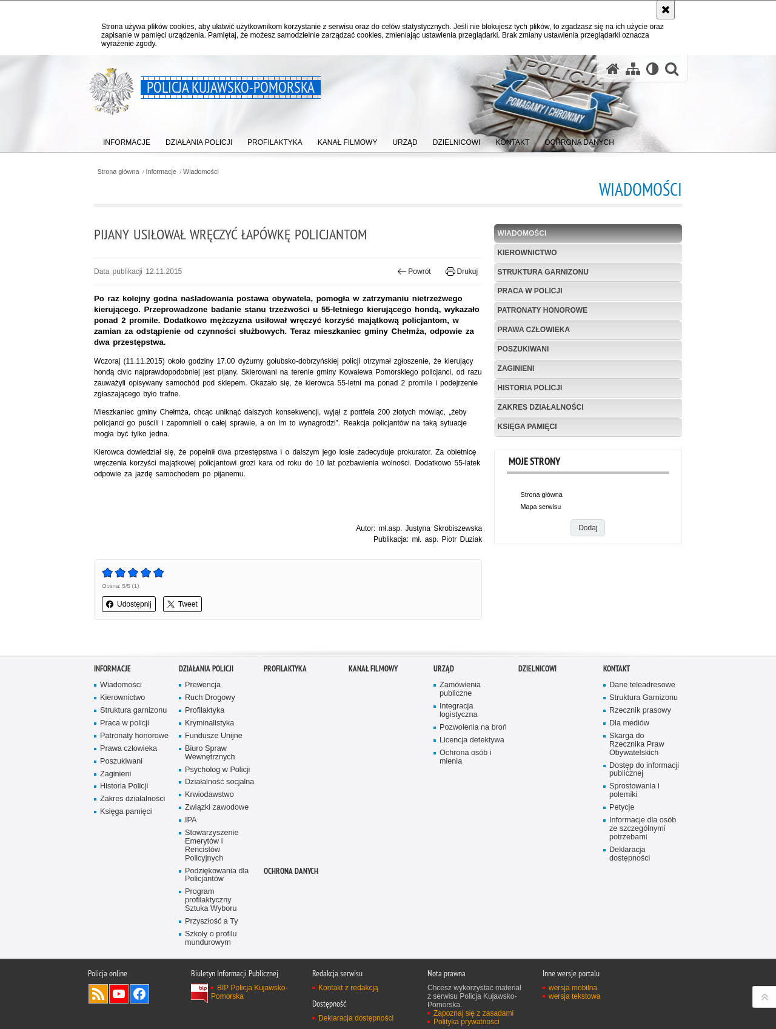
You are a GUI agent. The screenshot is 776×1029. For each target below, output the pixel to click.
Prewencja (203, 685)
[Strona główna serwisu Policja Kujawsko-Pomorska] (613, 68)
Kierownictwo (527, 252)
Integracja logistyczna (458, 710)
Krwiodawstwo (209, 795)
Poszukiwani (523, 349)
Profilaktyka (204, 710)
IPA (190, 820)
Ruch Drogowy (210, 698)
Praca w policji (530, 291)
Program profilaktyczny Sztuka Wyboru (211, 900)
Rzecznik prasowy (640, 710)
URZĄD (443, 669)
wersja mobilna (573, 988)
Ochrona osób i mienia (466, 757)
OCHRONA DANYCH (291, 871)
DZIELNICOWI (537, 669)
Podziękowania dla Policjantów (217, 875)
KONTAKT (616, 669)
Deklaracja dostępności (629, 854)
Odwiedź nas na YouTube (119, 994)
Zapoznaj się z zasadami (473, 1013)
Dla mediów (629, 723)
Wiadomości (201, 171)
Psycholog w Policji (217, 770)
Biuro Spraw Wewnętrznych (210, 753)
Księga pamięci (527, 426)
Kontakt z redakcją (348, 988)
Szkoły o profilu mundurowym (211, 938)
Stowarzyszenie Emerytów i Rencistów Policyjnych (211, 845)
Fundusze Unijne (213, 736)
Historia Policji (530, 388)
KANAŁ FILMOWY (373, 669)
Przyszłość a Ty (211, 921)
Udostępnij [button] (129, 604)
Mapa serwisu (541, 506)
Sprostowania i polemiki (634, 790)
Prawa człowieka (534, 329)
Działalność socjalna (219, 782)
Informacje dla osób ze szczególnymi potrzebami (642, 828)
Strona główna (118, 171)
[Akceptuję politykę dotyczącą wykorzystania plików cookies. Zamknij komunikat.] (666, 9)
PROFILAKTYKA (285, 669)
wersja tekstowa (574, 996)
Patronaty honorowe (542, 310)
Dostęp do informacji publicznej (644, 770)
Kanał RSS (98, 994)
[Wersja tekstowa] (652, 68)
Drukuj (462, 271)
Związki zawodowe (217, 807)
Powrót (414, 271)
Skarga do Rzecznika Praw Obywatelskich (636, 744)
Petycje (621, 807)
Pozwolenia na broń (473, 727)
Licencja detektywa (472, 740)
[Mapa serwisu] (633, 68)
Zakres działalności (541, 407)
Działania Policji (206, 669)
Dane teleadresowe (642, 685)
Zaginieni (516, 368)
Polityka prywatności (466, 1021)
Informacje (161, 171)
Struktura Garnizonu (643, 698)
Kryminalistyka (209, 723)
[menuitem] (127, 140)
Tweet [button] (182, 604)
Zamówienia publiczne (460, 689)
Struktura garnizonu (543, 272)
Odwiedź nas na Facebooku (139, 994)
